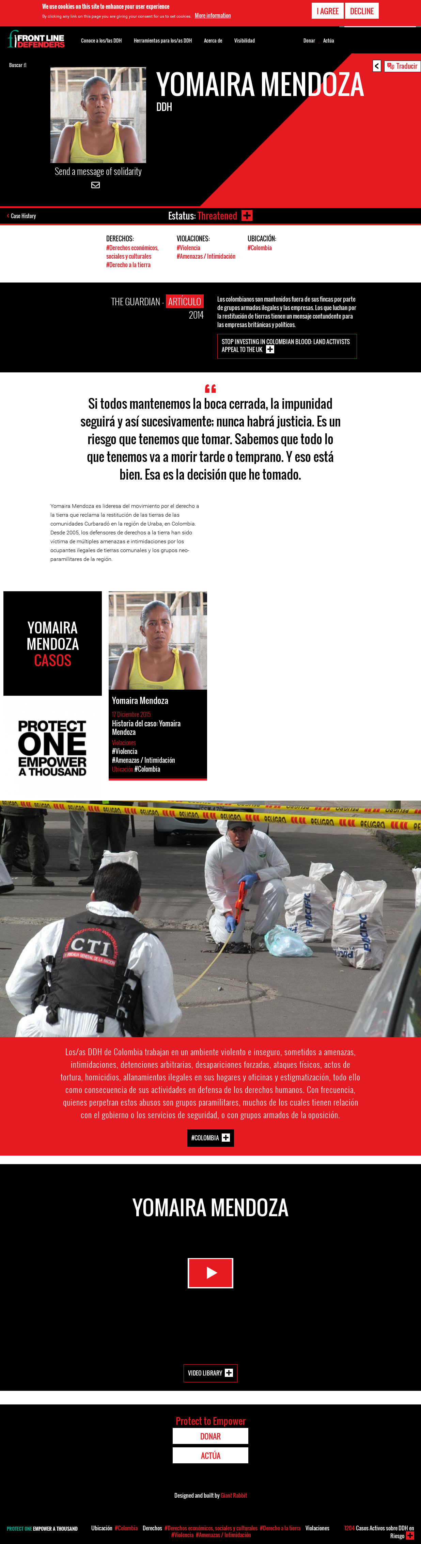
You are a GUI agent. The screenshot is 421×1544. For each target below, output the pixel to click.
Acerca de (213, 40)
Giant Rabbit (234, 1495)
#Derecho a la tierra (128, 264)
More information (213, 15)
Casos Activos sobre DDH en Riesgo (379, 1532)
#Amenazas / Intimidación (206, 256)
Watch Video (210, 1273)
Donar (309, 40)
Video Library (205, 1372)
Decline (362, 10)
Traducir (406, 65)
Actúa (328, 40)
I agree (328, 10)
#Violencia (188, 247)
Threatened (217, 215)
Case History (23, 216)
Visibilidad (244, 40)
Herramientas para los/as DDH (163, 40)
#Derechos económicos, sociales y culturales (132, 251)
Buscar (18, 64)
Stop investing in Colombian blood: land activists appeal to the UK (286, 345)
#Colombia (260, 247)
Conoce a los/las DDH (101, 40)
